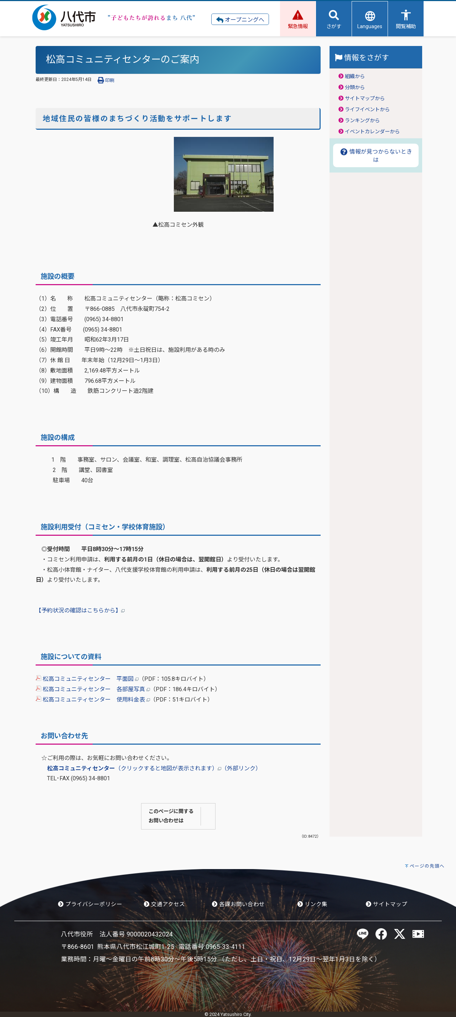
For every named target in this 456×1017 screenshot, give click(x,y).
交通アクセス (164, 904)
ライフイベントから (367, 110)
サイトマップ (386, 904)
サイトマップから (365, 99)
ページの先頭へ (427, 866)
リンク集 (312, 904)
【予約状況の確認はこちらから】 (80, 610)
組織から (355, 76)
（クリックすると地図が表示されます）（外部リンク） (154, 768)
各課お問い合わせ (238, 904)
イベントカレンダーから (372, 132)
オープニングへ (240, 20)
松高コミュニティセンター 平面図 (87, 679)
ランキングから (362, 121)
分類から (355, 87)
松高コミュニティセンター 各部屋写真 (93, 689)
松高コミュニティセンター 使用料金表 (93, 699)
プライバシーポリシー (90, 904)
